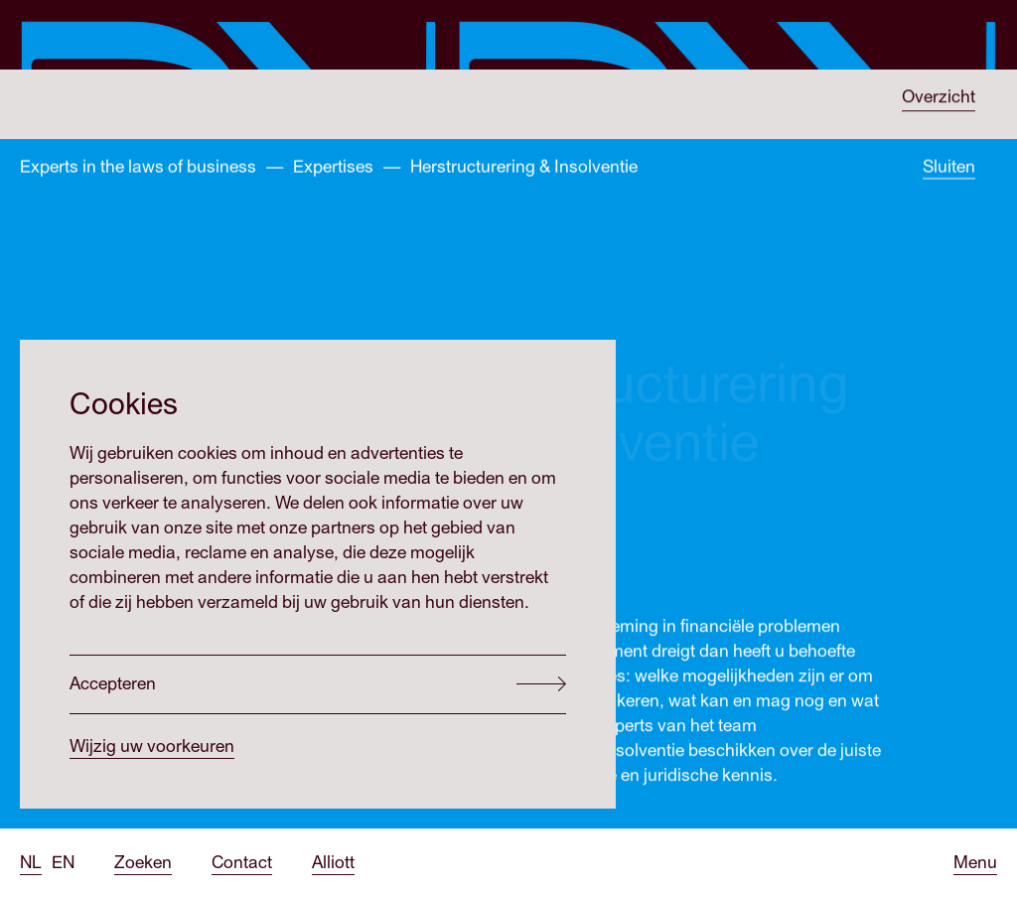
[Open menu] (975, 862)
